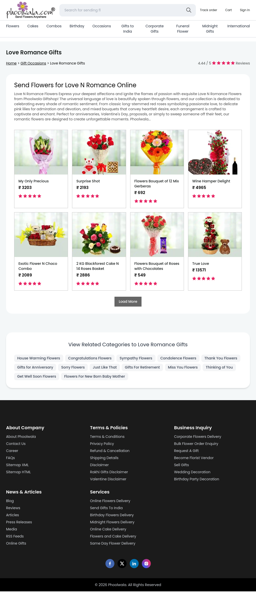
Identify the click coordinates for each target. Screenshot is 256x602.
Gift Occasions (33, 63)
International (238, 26)
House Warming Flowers (38, 358)
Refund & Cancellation (109, 450)
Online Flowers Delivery (110, 500)
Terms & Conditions (107, 436)
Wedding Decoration (192, 472)
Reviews (13, 507)
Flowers (12, 26)
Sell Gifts (181, 464)
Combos (54, 26)
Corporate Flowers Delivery (197, 436)
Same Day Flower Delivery (112, 543)
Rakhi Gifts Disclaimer (109, 472)
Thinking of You (219, 367)
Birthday (77, 26)
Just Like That (105, 367)
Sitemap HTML (18, 472)
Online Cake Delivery (108, 529)
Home (11, 63)
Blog (10, 500)
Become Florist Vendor (194, 457)
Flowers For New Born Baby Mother (94, 376)
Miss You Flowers (183, 367)
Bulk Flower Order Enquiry (196, 443)
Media (11, 529)
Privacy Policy (102, 443)
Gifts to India (127, 29)
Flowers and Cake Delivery (113, 536)
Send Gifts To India (106, 507)
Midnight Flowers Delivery (112, 522)
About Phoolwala (21, 436)
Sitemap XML (17, 464)
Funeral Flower (182, 29)
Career (12, 450)
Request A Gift (186, 450)
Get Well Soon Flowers (36, 376)
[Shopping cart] (228, 10)
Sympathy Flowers (136, 358)
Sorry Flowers (73, 367)
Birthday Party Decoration (196, 479)
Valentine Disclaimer (108, 479)
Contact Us (16, 443)
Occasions (101, 26)
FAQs (10, 457)
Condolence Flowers (178, 358)
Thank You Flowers (220, 358)
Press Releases (19, 522)
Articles (12, 515)
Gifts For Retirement (142, 367)
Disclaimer (99, 464)
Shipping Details (104, 457)
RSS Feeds (15, 536)
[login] (245, 10)
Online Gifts (16, 543)
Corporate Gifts (155, 29)
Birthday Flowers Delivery (112, 515)
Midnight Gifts (210, 29)
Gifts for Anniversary (35, 367)
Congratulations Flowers (90, 358)
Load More (128, 301)
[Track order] (208, 10)
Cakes (32, 26)
